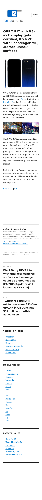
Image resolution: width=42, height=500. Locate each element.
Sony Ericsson (11, 374)
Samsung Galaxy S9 (14, 346)
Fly (6, 417)
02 (6, 396)
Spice (7, 414)
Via (15, 189)
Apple (8, 421)
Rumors (6, 254)
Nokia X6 (9, 448)
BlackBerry (10, 399)
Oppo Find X (10, 439)
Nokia (8, 371)
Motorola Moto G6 (13, 454)
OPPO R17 (14, 254)
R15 (22, 99)
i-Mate (8, 383)
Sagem (8, 402)
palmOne (9, 408)
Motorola (9, 380)
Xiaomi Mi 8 (10, 340)
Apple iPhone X (12, 349)
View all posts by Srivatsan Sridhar (15, 244)
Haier (7, 405)
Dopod (8, 386)
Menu (35, 15)
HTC (7, 389)
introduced (8, 102)
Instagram (15, 241)
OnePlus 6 (9, 337)
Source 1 (7, 189)
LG (6, 392)
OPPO (35, 252)
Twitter (6, 241)
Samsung (9, 377)
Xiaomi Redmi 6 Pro (14, 442)
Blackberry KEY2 (12, 451)
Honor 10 (9, 343)
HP (6, 411)
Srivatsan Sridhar (9, 252)
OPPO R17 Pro (24, 254)
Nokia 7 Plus (10, 352)
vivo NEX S (10, 445)
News (31, 252)
